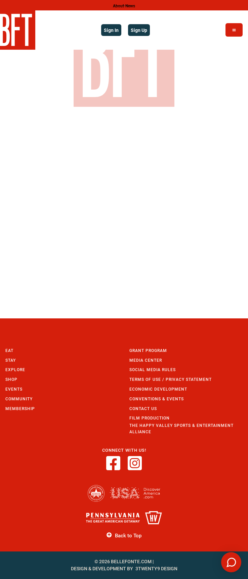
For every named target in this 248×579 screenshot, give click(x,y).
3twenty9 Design (156, 568)
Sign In (111, 30)
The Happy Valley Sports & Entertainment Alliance (181, 428)
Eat (9, 350)
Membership (20, 408)
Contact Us (143, 408)
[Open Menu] (234, 30)
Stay (10, 360)
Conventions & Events (156, 398)
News (130, 5)
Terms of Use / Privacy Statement (170, 379)
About (118, 5)
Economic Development (158, 389)
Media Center (145, 360)
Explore (15, 369)
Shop (11, 379)
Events (14, 389)
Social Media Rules (152, 369)
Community (19, 398)
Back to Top (124, 535)
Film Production (149, 417)
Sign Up (139, 30)
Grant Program (148, 350)
